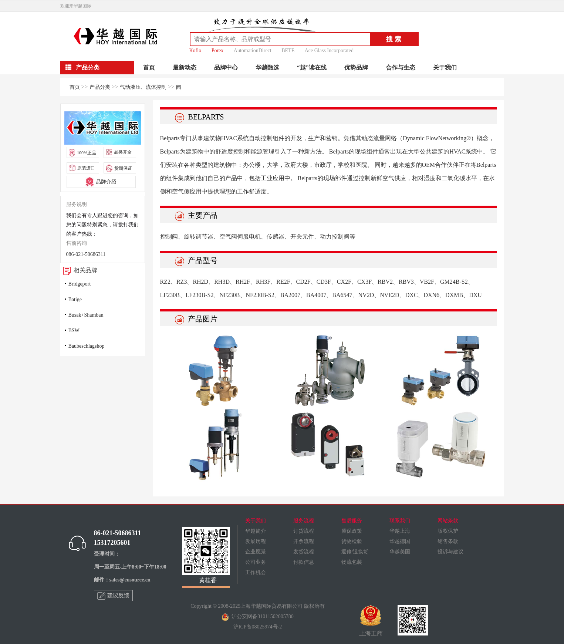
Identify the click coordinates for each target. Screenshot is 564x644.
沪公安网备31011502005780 (257, 616)
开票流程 (303, 541)
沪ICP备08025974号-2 (257, 627)
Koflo (195, 50)
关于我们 (445, 67)
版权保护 (448, 531)
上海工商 (371, 621)
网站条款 (448, 520)
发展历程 (255, 541)
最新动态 (184, 67)
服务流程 (303, 520)
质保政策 (351, 531)
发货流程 (303, 551)
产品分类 (100, 87)
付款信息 (303, 562)
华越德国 (399, 541)
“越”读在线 (312, 67)
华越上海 (399, 531)
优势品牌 (356, 67)
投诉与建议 (450, 551)
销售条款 (448, 541)
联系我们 (399, 520)
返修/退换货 (355, 551)
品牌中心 (226, 67)
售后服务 (351, 520)
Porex (218, 50)
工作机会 (255, 572)
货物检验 (351, 541)
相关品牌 (78, 270)
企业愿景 (255, 551)
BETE (287, 50)
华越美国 (399, 551)
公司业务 (255, 562)
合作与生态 (400, 67)
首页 (149, 67)
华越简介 (255, 531)
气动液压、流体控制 (143, 87)
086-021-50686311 (86, 254)
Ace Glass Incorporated (329, 50)
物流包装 (351, 562)
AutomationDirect (252, 50)
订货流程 (303, 531)
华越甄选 (267, 67)
